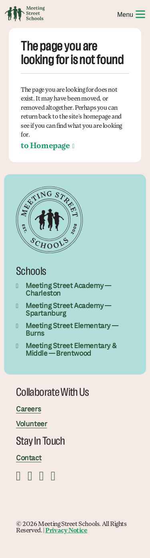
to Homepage (45, 146)
